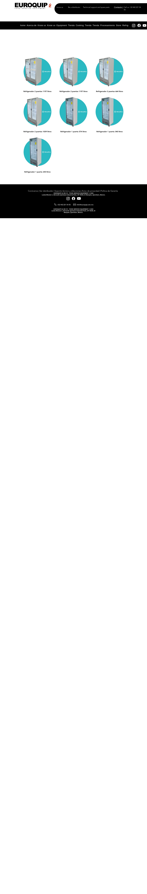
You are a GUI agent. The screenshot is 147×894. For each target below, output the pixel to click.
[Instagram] (134, 25)
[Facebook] (139, 25)
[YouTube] (144, 25)
